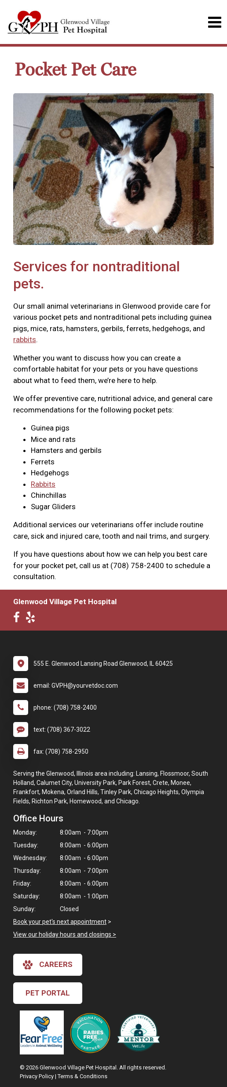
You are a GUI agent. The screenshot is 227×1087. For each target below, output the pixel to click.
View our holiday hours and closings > (64, 934)
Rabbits (43, 484)
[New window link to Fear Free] (44, 1032)
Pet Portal (48, 993)
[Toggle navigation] (214, 22)
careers (48, 965)
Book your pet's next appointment (59, 921)
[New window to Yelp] (33, 619)
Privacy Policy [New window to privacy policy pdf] (37, 1076)
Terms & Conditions (82, 1076)
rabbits (24, 339)
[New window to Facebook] (18, 619)
